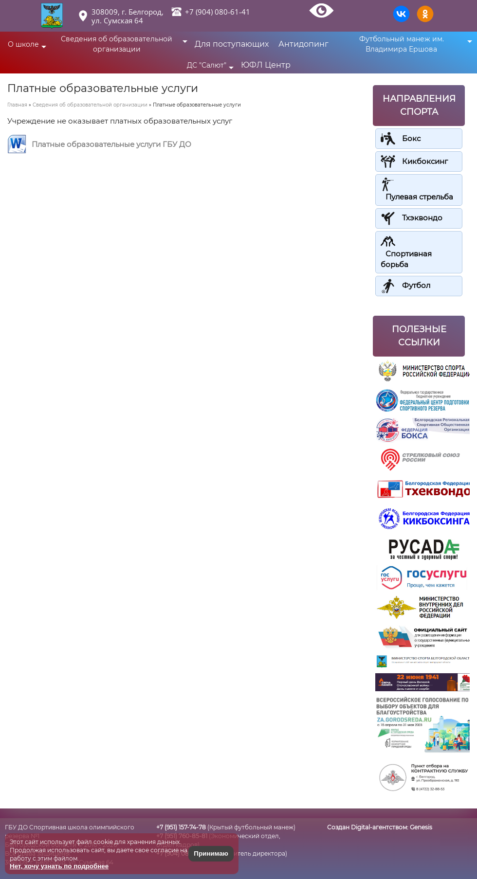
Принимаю (211, 853)
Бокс (411, 138)
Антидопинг (303, 44)
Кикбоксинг (425, 161)
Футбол (416, 285)
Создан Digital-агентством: (379, 827)
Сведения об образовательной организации (90, 105)
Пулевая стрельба (419, 196)
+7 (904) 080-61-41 (217, 12)
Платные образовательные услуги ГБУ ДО (111, 144)
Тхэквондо (422, 217)
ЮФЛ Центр (266, 65)
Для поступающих (232, 44)
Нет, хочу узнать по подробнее (59, 866)
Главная (17, 105)
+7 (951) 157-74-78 (181, 827)
